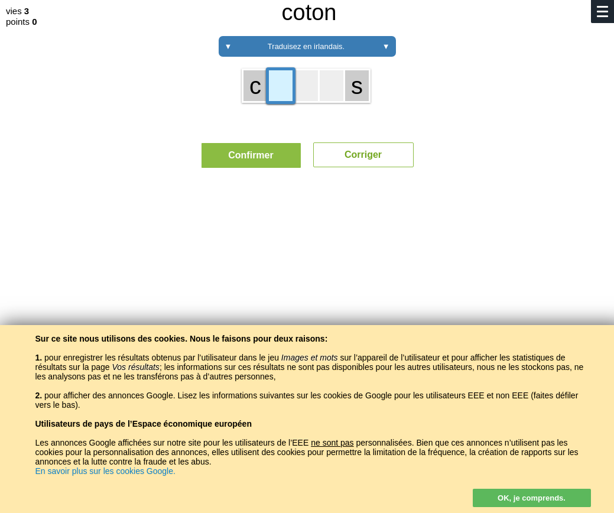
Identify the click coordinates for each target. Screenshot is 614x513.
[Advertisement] (307, 286)
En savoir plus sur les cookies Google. (105, 471)
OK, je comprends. (532, 497)
